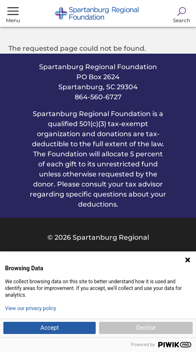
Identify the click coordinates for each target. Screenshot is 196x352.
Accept (49, 327)
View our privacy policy (30, 308)
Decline (146, 327)
